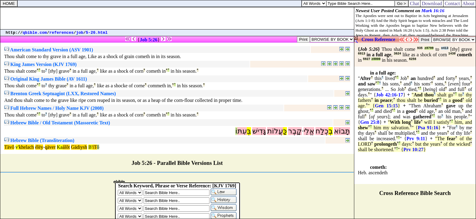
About (468, 3)
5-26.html (97, 32)
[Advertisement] (177, 18)
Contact (452, 3)
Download (431, 3)
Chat (414, 3)
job (79, 32)
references (61, 32)
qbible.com (35, 32)
